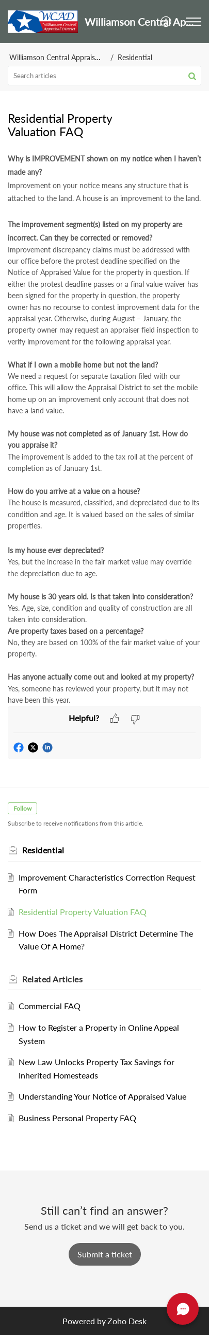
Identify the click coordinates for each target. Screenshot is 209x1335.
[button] (166, 21)
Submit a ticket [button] (104, 1254)
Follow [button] (22, 808)
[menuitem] (166, 21)
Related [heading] (52, 979)
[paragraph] (104, 429)
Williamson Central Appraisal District (67, 57)
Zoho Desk (127, 1321)
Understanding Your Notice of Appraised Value (102, 1096)
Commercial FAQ (50, 1006)
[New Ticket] (105, 1254)
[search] (104, 75)
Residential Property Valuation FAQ (83, 912)
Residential (135, 57)
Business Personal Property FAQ (77, 1118)
